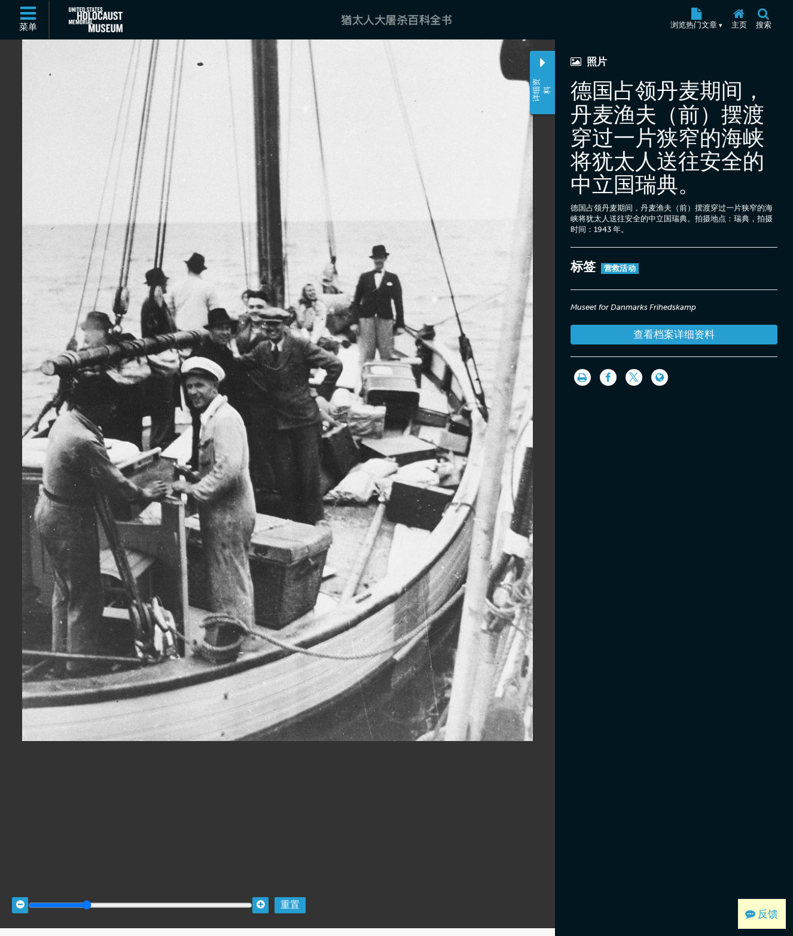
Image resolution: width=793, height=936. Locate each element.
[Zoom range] (140, 896)
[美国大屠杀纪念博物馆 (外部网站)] (96, 19)
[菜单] (29, 19)
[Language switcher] (659, 377)
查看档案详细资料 (674, 334)
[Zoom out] (20, 896)
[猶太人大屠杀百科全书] (396, 19)
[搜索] (763, 19)
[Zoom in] (260, 896)
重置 (290, 895)
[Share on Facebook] (608, 377)
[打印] (582, 377)
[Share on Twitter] (634, 377)
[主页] (739, 19)
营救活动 (620, 268)
